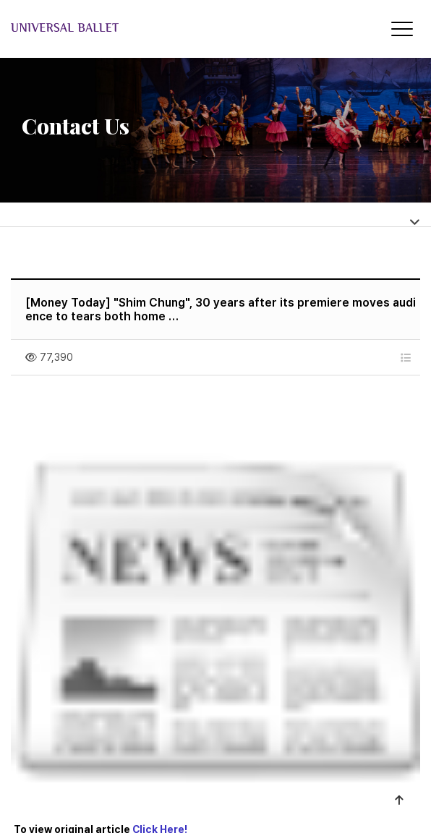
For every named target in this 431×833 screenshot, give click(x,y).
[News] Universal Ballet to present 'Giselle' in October (202, 603)
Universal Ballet (124, 28)
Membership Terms (247, 753)
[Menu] (402, 29)
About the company (122, 753)
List (391, 661)
